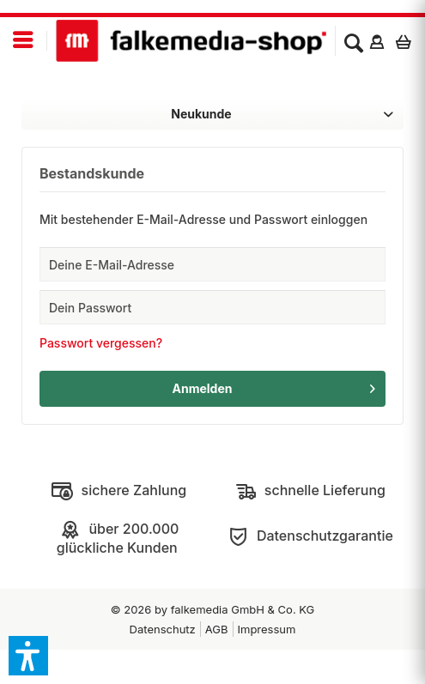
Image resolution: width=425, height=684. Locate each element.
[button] (28, 655)
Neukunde (201, 113)
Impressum (267, 629)
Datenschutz (163, 629)
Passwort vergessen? (100, 343)
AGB (216, 629)
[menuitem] (23, 41)
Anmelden (274, 385)
